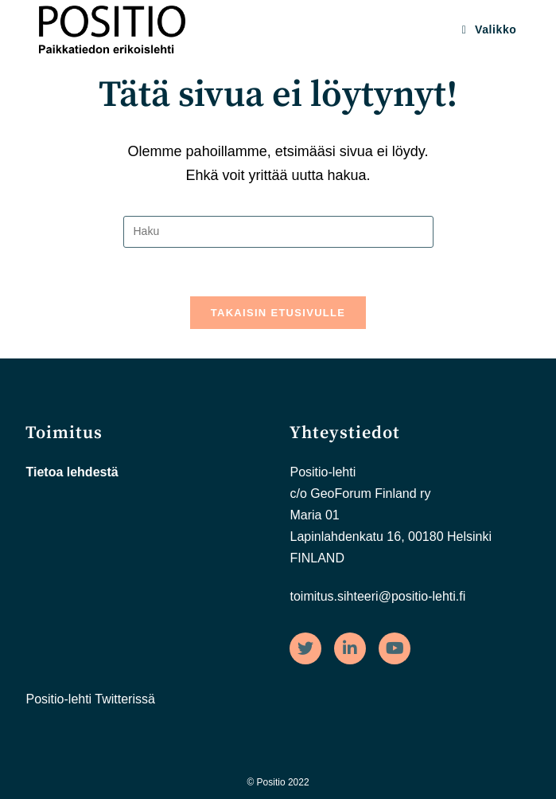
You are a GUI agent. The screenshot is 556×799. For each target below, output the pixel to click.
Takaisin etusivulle (278, 313)
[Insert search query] (278, 232)
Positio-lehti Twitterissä (89, 699)
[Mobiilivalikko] (489, 29)
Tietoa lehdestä (71, 472)
